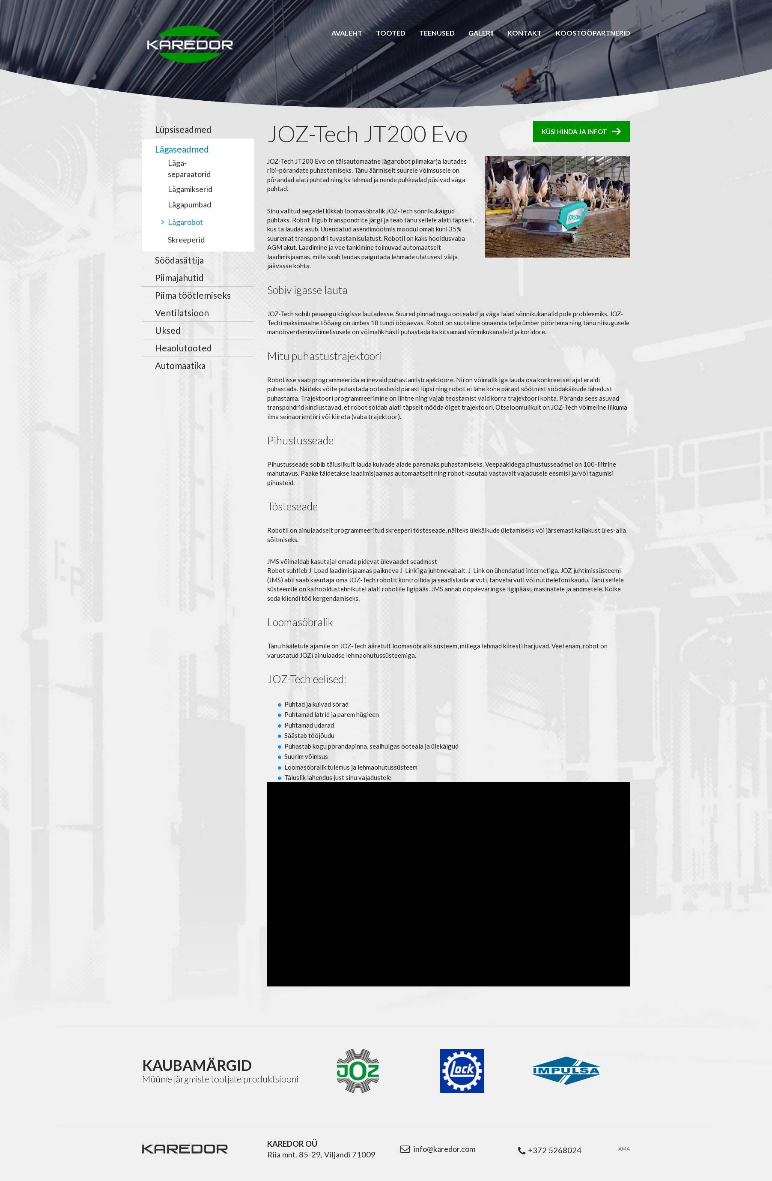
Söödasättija (179, 260)
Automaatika (180, 365)
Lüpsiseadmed (183, 129)
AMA (624, 1148)
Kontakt (524, 33)
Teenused (437, 33)
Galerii (481, 33)
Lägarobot (185, 222)
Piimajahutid (179, 277)
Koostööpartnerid (593, 33)
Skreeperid (186, 239)
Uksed (168, 330)
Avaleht (346, 33)
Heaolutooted (183, 347)
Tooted (390, 33)
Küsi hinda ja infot (574, 131)
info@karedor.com (444, 1149)
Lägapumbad (189, 204)
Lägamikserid (190, 189)
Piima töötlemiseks (193, 295)
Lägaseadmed (182, 149)
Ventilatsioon (182, 312)
